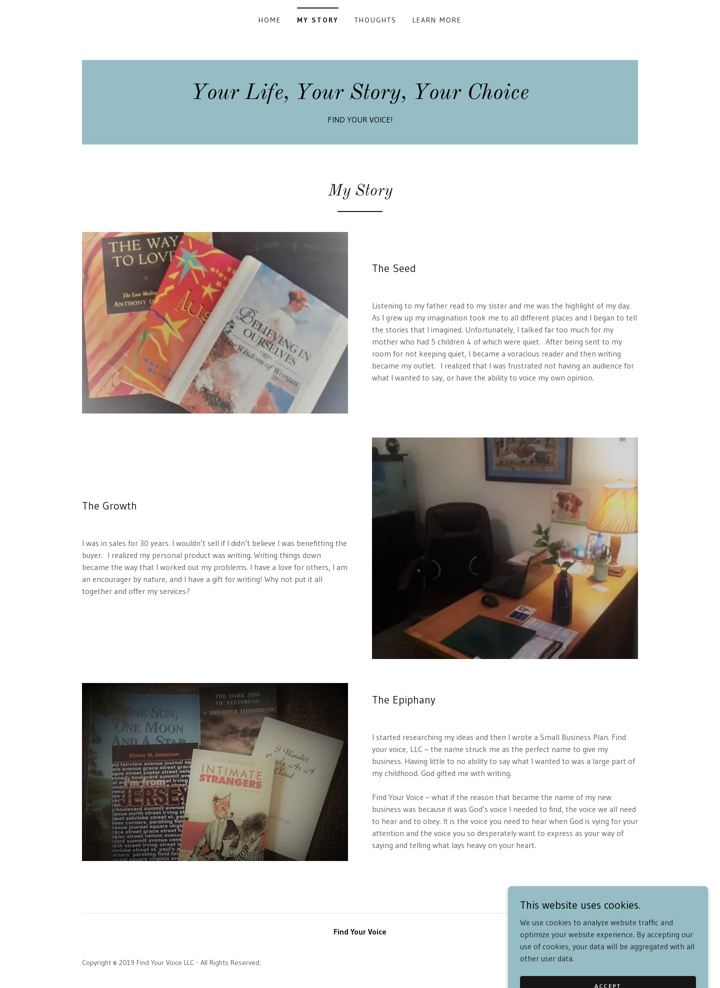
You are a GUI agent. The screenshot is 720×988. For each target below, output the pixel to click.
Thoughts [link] (375, 20)
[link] (360, 96)
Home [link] (269, 20)
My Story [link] (317, 20)
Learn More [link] (437, 20)
